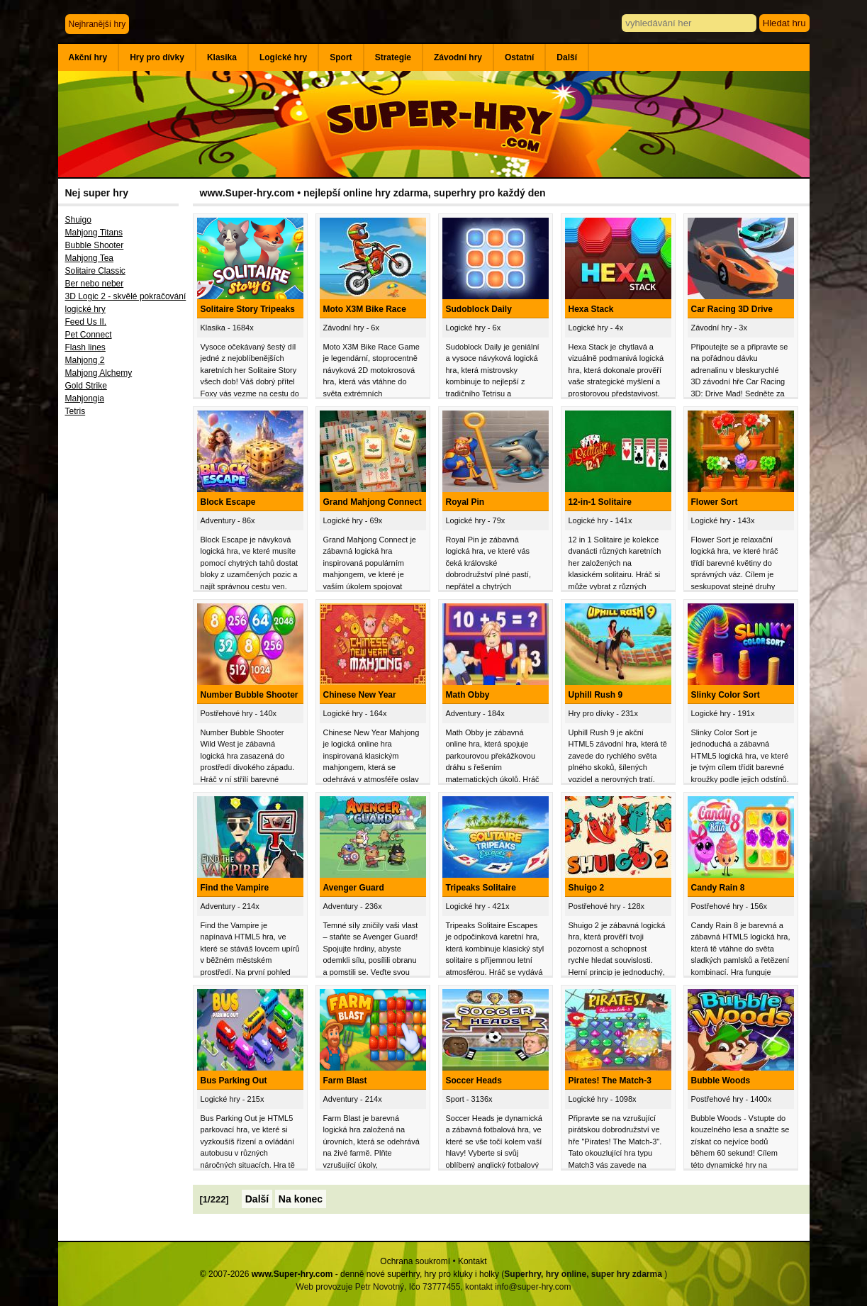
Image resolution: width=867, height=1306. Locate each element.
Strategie (393, 57)
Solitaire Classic (95, 271)
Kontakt (472, 1261)
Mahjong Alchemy (99, 373)
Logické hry (283, 57)
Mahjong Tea (89, 258)
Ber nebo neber (94, 284)
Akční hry (88, 57)
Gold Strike (86, 386)
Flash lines (85, 347)
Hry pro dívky (157, 57)
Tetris (75, 411)
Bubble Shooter (94, 245)
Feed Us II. (86, 322)
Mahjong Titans (94, 233)
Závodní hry (458, 57)
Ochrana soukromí (415, 1261)
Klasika (222, 57)
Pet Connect (88, 335)
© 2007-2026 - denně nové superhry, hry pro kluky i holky (349, 1274)
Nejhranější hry (97, 24)
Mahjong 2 (85, 360)
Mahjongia (84, 398)
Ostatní (519, 57)
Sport (341, 57)
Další (566, 57)
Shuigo (78, 220)
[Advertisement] (125, 656)
